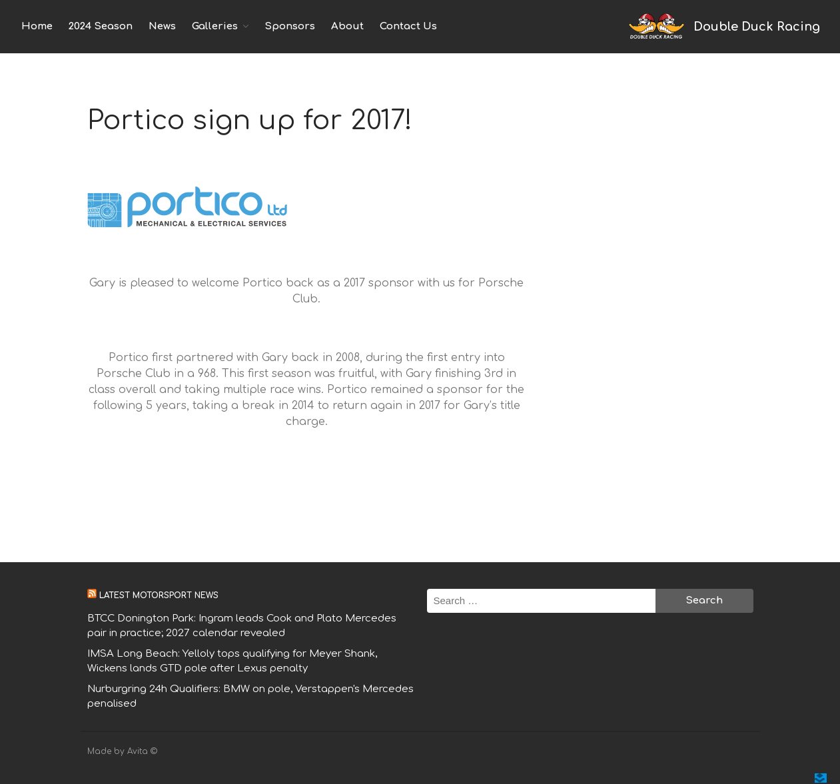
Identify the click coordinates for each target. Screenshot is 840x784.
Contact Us (408, 26)
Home (37, 26)
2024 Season (101, 26)
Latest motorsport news (158, 595)
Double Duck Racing (756, 26)
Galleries (215, 26)
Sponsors (289, 26)
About (347, 26)
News (162, 26)
